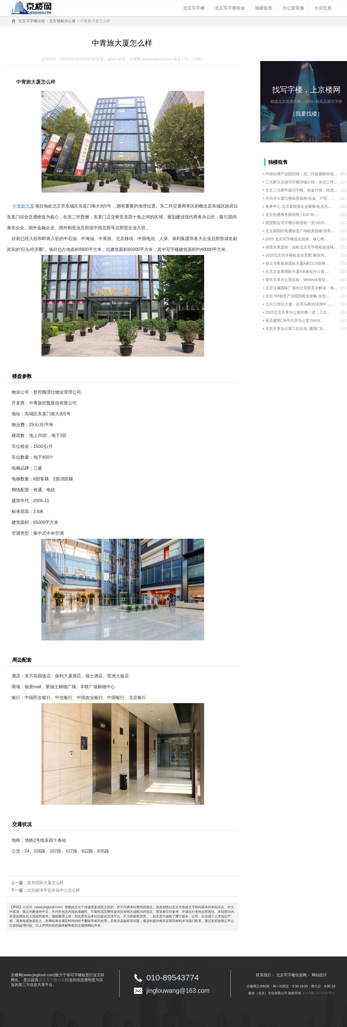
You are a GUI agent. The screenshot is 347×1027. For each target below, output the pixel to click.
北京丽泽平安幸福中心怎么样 (53, 890)
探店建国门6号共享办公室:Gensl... (294, 320)
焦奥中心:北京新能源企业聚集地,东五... (298, 206)
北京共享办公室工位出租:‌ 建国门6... (295, 328)
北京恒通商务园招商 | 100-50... (291, 214)
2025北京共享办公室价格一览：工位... (297, 312)
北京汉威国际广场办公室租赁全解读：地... (301, 288)
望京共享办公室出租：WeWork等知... (297, 280)
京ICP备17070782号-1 (318, 993)
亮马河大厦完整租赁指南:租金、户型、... (299, 198)
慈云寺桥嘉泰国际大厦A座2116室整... (297, 263)
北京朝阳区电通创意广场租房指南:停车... (299, 231)
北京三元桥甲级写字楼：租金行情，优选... (301, 190)
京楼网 (27, 907)
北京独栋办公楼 (62, 21)
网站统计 (319, 975)
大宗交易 (323, 8)
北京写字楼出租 (31, 21)
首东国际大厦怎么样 (45, 882)
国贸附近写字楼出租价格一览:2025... (296, 223)
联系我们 (263, 975)
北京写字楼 (194, 8)
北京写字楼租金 (230, 8)
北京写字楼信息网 (291, 975)
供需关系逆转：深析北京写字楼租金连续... (301, 247)
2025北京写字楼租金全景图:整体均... (296, 255)
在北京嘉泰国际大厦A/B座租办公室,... (297, 271)
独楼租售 (263, 8)
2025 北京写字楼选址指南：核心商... (296, 239)
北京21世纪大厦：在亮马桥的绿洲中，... (299, 304)
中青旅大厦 (23, 206)
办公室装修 (293, 8)
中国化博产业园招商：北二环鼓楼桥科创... (301, 174)
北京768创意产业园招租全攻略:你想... (297, 296)
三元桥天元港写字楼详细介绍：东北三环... (301, 182)
